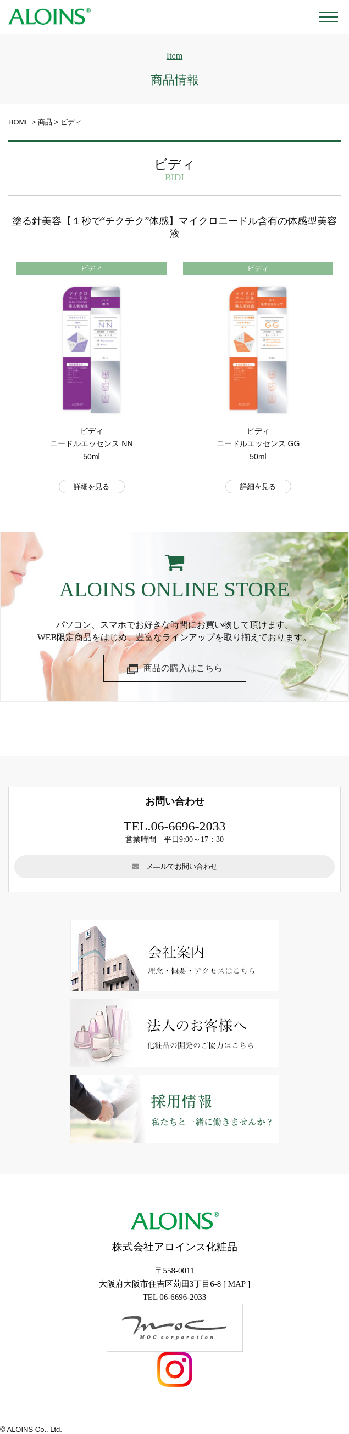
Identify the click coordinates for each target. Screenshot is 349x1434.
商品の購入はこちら (175, 669)
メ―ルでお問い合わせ (175, 866)
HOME (19, 122)
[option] (91, 386)
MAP (237, 1283)
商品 (45, 122)
